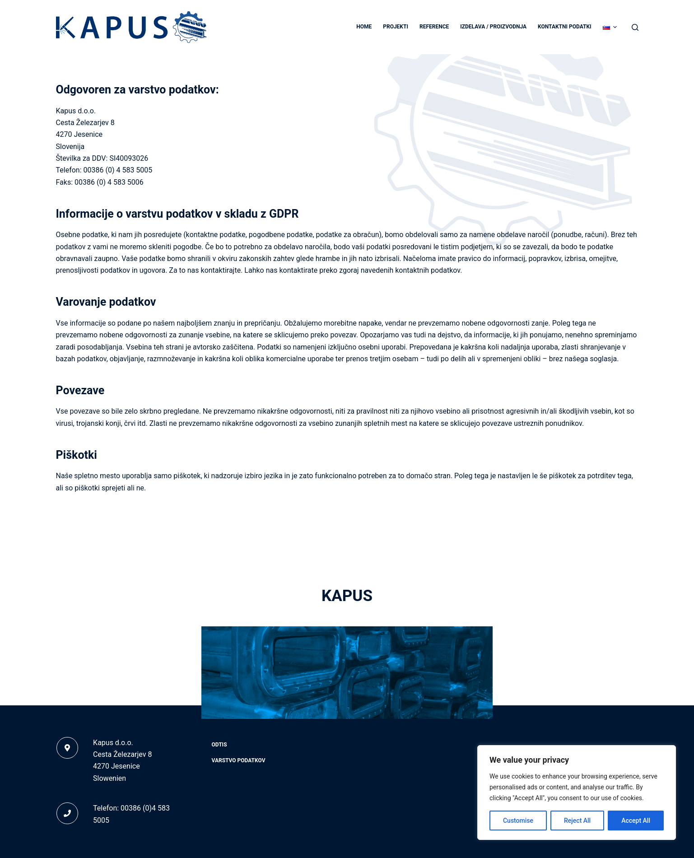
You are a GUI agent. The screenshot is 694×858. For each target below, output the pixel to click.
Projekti (395, 26)
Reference (434, 26)
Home (364, 26)
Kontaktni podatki (565, 26)
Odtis (219, 744)
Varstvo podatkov (238, 760)
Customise (518, 820)
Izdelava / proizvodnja (493, 26)
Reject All (577, 820)
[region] (576, 792)
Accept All (635, 820)
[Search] (635, 27)
